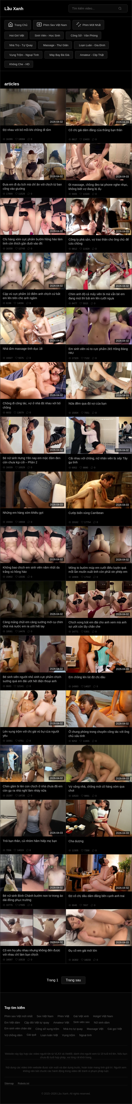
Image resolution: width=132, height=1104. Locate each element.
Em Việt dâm (12, 1022)
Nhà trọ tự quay (72, 1028)
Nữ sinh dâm (102, 1022)
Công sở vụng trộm (47, 1028)
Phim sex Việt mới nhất (18, 1016)
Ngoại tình (85, 1035)
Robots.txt (23, 1083)
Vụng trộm (68, 1035)
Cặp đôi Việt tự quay (36, 1022)
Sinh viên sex (81, 1022)
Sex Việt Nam (45, 1016)
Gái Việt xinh (81, 1016)
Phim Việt (63, 1016)
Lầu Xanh (13, 8)
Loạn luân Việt (49, 1035)
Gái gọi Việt (115, 1028)
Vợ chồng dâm (13, 1035)
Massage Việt (95, 1028)
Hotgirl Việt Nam (103, 1016)
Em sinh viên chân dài (17, 1028)
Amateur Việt (61, 1022)
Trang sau (73, 980)
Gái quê (31, 1034)
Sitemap (9, 1083)
